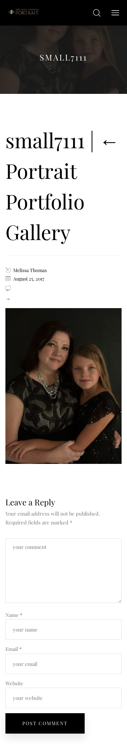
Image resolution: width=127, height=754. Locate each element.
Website (14, 683)
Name (13, 614)
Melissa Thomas (30, 270)
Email (13, 649)
